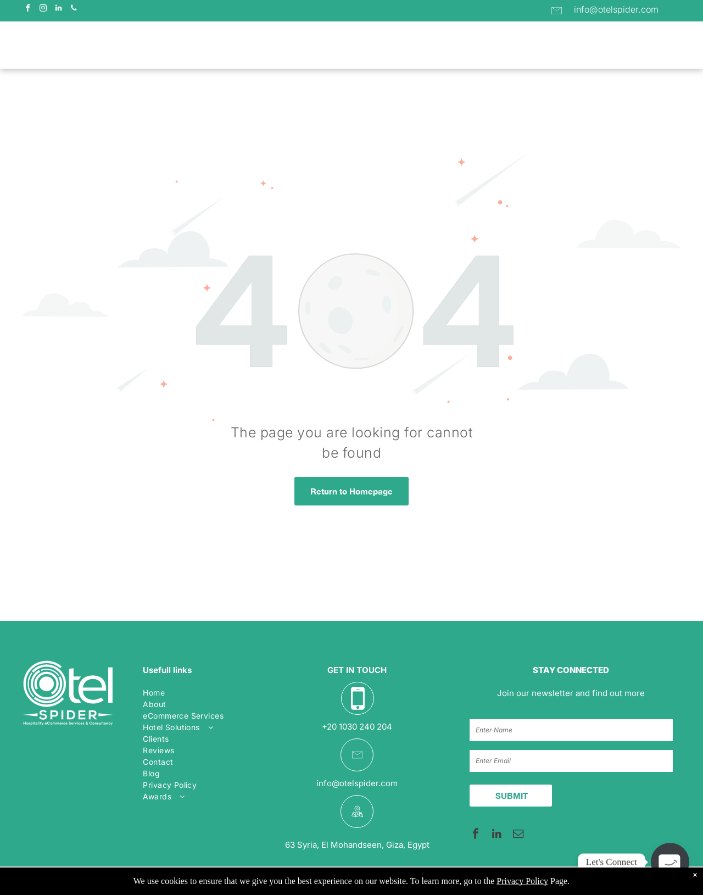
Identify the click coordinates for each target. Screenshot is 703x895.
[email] (518, 835)
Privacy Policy (522, 881)
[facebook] (27, 9)
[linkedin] (58, 9)
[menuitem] (191, 45)
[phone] (73, 9)
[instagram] (42, 9)
